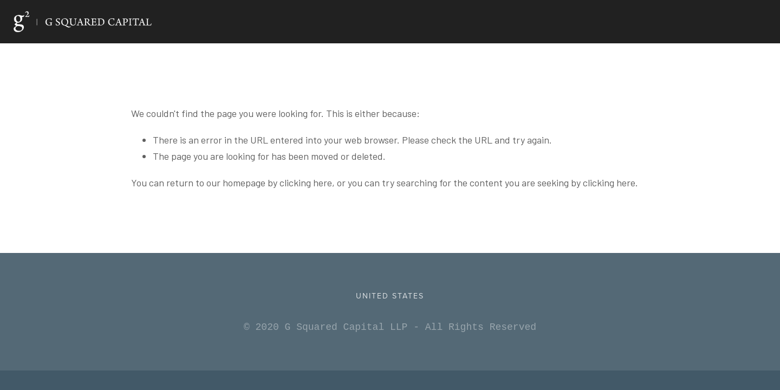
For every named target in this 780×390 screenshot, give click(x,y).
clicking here (306, 182)
